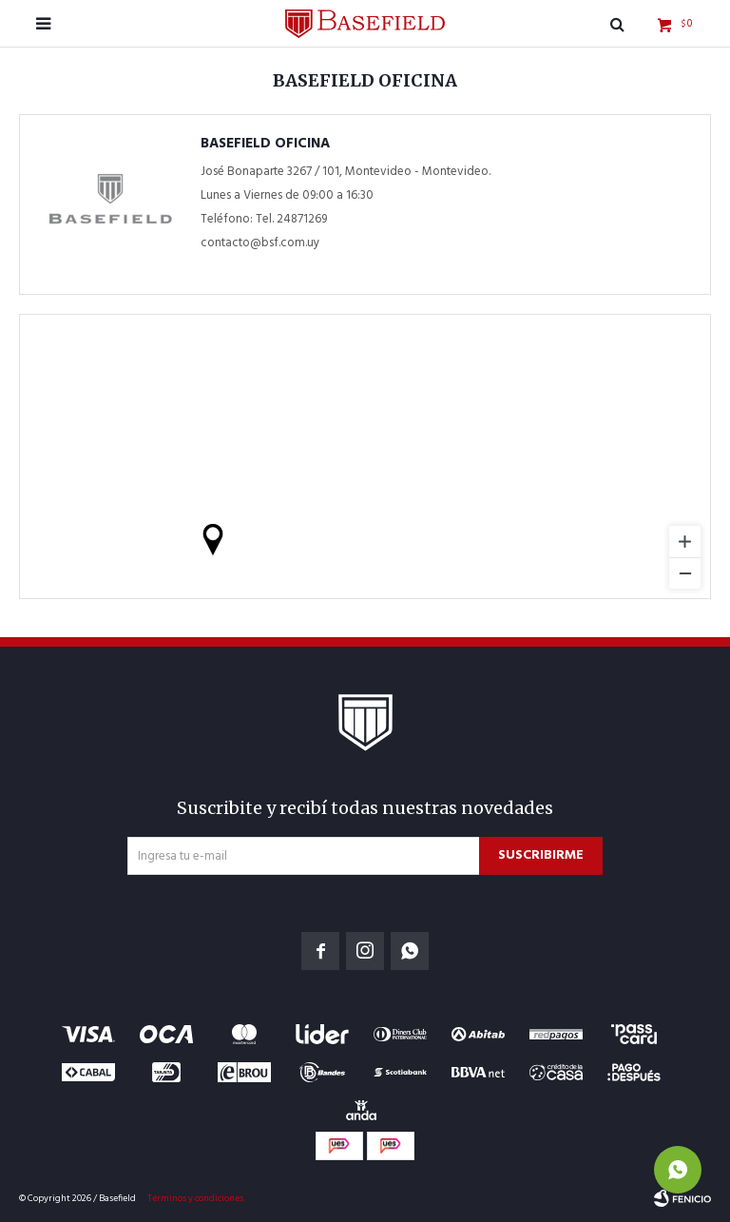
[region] (365, 456)
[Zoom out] (685, 573)
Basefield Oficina (265, 143)
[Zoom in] (685, 541)
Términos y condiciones (195, 1198)
